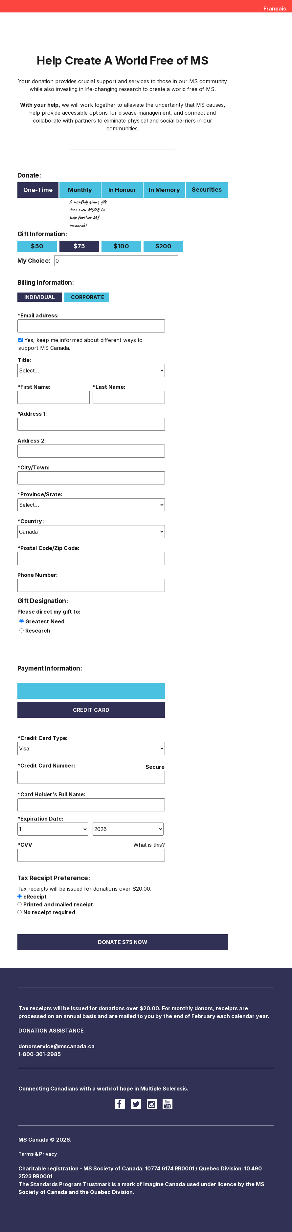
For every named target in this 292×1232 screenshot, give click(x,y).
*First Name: (34, 387)
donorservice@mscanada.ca (56, 1046)
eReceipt (35, 896)
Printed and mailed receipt (58, 904)
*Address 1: (32, 413)
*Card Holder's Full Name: (51, 794)
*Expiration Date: (40, 818)
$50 (37, 246)
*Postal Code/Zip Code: (48, 548)
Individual (39, 297)
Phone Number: (37, 575)
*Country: (30, 521)
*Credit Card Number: (46, 765)
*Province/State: (40, 494)
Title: (24, 360)
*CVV (24, 845)
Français (274, 8)
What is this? (149, 845)
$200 (163, 246)
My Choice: (33, 260)
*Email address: (38, 315)
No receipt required (49, 912)
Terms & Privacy (37, 1154)
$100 (121, 246)
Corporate (87, 297)
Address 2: (31, 440)
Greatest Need (44, 621)
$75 (79, 246)
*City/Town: (33, 467)
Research (38, 630)
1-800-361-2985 (39, 1054)
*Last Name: (109, 387)
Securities (207, 189)
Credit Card (91, 710)
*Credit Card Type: (42, 738)
